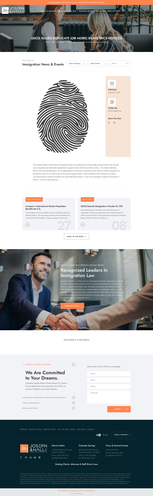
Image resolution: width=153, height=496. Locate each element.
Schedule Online (86, 11)
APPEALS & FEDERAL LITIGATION (38, 364)
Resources (85, 483)
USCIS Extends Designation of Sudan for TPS (102, 206)
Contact (91, 429)
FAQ (59, 429)
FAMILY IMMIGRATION (31, 403)
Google (26, 457)
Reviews (65, 429)
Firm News (81, 429)
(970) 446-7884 (117, 453)
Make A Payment (48, 11)
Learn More (27, 225)
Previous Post (34, 199)
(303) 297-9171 (113, 11)
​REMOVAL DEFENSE (30, 409)
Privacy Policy (123, 483)
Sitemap (93, 483)
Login (63, 11)
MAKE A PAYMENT (121, 435)
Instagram (39, 457)
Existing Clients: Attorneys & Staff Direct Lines (76, 464)
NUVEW (100, 483)
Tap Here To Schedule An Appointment (76, 492)
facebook (109, 122)
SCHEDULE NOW (71, 306)
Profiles (23, 429)
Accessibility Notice (110, 483)
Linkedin (30, 457)
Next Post (87, 199)
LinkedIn (114, 122)
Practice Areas (35, 429)
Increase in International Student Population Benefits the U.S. (46, 207)
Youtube (35, 457)
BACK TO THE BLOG (75, 236)
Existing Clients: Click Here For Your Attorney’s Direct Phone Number (76, 2)
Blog (73, 429)
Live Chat (72, 11)
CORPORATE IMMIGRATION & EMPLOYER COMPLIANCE (44, 398)
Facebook (21, 457)
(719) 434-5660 (90, 455)
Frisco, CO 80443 (112, 450)
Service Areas (50, 429)
